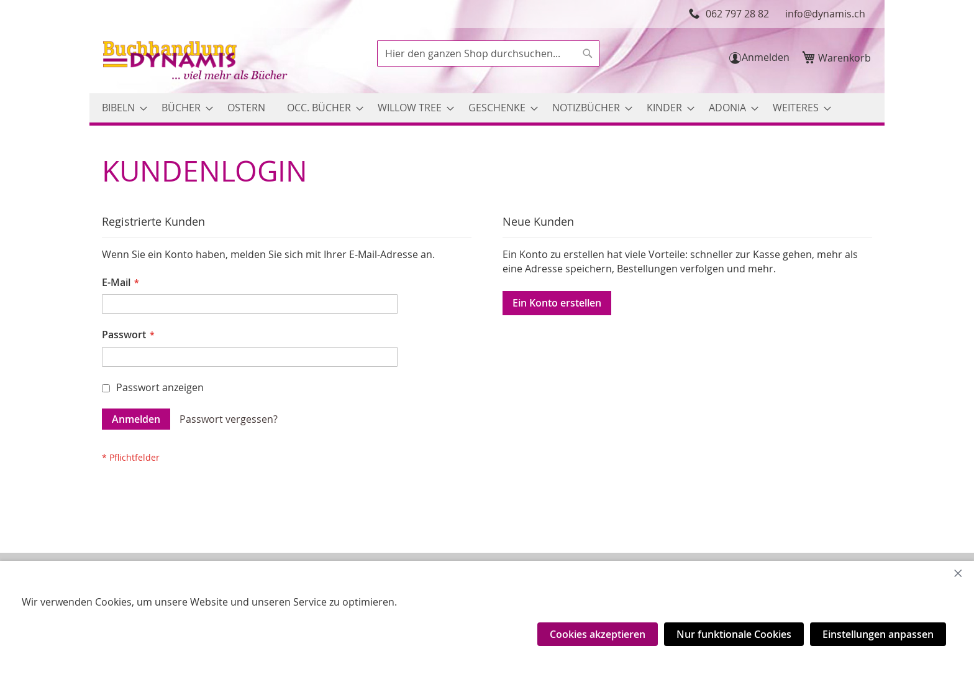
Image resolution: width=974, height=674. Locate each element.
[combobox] (488, 53)
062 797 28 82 (737, 14)
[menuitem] (120, 107)
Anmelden (766, 57)
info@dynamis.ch (825, 14)
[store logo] (196, 62)
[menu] (487, 107)
